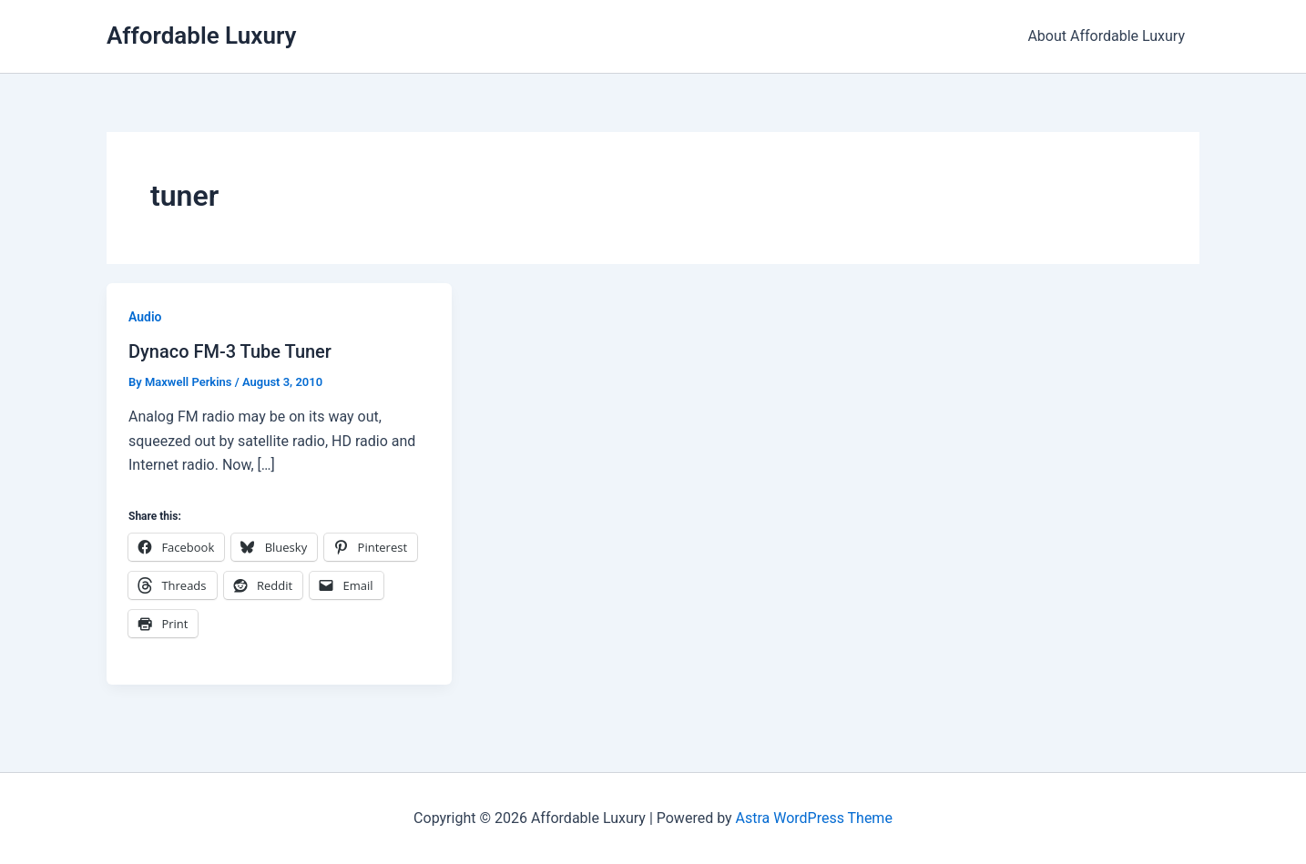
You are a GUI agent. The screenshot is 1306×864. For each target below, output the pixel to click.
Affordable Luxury (201, 35)
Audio (145, 317)
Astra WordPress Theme (813, 818)
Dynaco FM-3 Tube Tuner (230, 351)
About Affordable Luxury (1106, 36)
